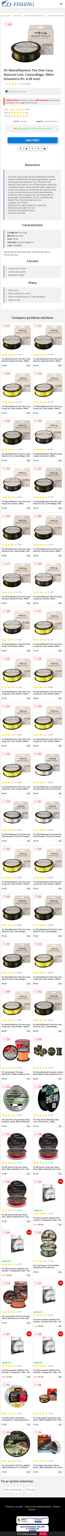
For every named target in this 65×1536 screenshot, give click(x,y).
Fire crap (17, 15)
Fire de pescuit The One (34, 15)
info (28, 365)
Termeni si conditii (14, 1506)
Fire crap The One (55, 15)
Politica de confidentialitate (38, 1506)
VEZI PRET (32, 140)
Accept (43, 1533)
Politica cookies (29, 1533)
